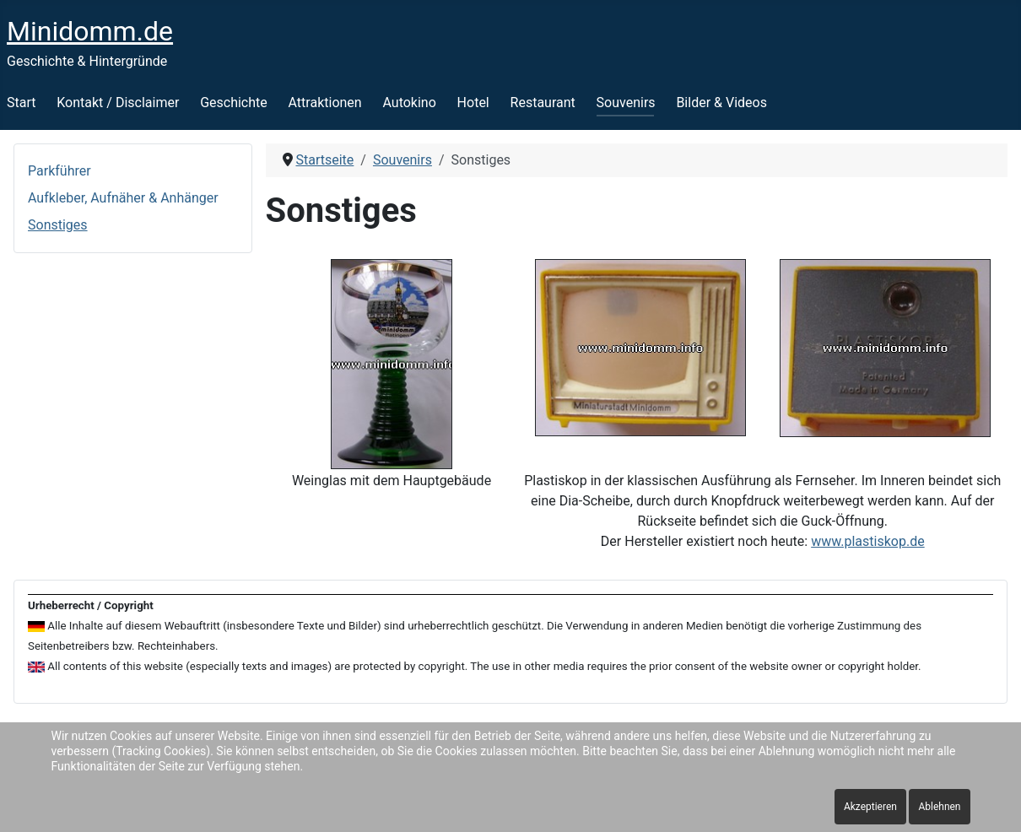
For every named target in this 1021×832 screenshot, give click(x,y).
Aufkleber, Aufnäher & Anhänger (123, 198)
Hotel (473, 103)
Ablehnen (939, 807)
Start (21, 103)
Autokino (408, 103)
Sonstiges (58, 225)
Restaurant (543, 103)
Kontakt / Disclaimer (118, 103)
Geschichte (233, 103)
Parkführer (59, 171)
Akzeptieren (870, 807)
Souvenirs (626, 103)
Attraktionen (325, 103)
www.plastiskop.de (867, 541)
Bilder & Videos (721, 103)
